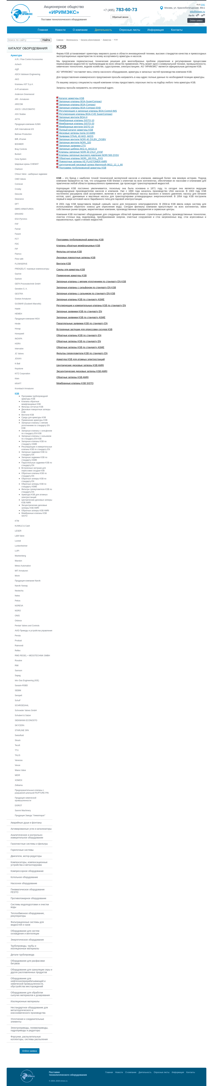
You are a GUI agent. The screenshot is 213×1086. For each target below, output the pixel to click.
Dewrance (19, 199)
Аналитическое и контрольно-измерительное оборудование (27, 836)
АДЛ (17, 69)
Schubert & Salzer (23, 715)
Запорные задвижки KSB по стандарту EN (79, 311)
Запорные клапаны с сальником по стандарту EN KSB (85, 293)
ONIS (17, 615)
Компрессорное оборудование (27, 871)
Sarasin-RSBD (21, 685)
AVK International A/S (24, 129)
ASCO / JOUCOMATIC (25, 109)
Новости (60, 29)
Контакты (177, 29)
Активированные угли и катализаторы (31, 828)
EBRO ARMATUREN (24, 209)
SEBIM (18, 690)
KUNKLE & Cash (22, 526)
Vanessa (18, 760)
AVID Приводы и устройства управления (33, 630)
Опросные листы (129, 29)
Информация (155, 29)
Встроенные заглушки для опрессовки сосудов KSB (84, 329)
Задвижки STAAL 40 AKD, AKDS (76, 136)
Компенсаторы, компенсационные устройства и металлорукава (29, 863)
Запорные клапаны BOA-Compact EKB (80, 107)
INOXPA (18, 339)
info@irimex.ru (197, 11)
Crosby (18, 189)
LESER (18, 531)
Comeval (19, 184)
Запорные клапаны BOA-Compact (77, 104)
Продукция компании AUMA (28, 124)
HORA (18, 343)
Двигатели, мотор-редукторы (26, 856)
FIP (16, 249)
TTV (17, 750)
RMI (16, 665)
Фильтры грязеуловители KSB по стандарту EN (81, 353)
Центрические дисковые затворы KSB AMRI (80, 365)
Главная (43, 29)
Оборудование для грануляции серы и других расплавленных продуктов (31, 971)
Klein (17, 378)
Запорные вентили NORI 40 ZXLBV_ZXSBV (82, 139)
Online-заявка (196, 20)
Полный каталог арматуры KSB (76, 130)
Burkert (18, 154)
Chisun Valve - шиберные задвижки (31, 174)
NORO (18, 611)
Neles (17, 596)
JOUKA (18, 358)
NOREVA (19, 606)
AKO (17, 79)
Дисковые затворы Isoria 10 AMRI (77, 133)
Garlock (18, 279)
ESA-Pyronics (21, 219)
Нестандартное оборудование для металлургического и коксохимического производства (29, 1010)
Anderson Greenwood (24, 94)
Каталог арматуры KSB (71, 98)
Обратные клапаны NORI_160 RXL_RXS (81, 158)
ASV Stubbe (20, 114)
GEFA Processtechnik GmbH (27, 284)
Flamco (18, 254)
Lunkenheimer (21, 546)
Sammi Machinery (23, 810)
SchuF (18, 700)
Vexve (17, 765)
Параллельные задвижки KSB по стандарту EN (81, 323)
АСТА (17, 119)
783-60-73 (120, 9)
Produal (18, 640)
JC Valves (19, 353)
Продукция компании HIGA (27, 319)
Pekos (17, 601)
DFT (17, 204)
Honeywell (19, 334)
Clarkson (19, 169)
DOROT (18, 805)
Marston (18, 561)
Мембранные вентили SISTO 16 (76, 126)
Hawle (17, 309)
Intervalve (19, 348)
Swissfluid (19, 735)
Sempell (18, 695)
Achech (18, 64)
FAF (16, 224)
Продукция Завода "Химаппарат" (30, 815)
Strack (17, 740)
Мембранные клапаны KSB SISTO (75, 383)
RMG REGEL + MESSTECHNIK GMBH (32, 655)
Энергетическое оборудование (27, 939)
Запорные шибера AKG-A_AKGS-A (78, 148)
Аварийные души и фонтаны (26, 822)
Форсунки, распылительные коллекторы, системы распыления (29, 1038)
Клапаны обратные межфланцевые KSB (78, 245)
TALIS (17, 755)
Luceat (18, 541)
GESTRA (19, 294)
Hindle (17, 324)
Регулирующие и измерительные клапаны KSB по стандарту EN (91, 305)
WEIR (17, 775)
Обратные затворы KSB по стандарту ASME (80, 347)
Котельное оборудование (24, 877)
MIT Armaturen (21, 571)
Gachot (18, 274)
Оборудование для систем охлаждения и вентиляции (25, 932)
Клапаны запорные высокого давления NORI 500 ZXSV (89, 155)
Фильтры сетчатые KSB (32, 407)
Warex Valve (20, 770)
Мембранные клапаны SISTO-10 (76, 120)
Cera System (20, 159)
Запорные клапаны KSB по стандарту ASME (80, 299)
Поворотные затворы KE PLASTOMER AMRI (83, 161)
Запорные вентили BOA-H (73, 117)
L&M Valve (19, 536)
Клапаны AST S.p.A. (24, 84)
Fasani (18, 234)
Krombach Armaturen (24, 388)
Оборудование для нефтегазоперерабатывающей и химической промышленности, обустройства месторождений (28, 982)
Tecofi (17, 745)
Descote (18, 194)
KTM (17, 521)
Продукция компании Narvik (27, 581)
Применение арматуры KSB (34, 420)
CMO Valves (20, 179)
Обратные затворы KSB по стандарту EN (78, 341)
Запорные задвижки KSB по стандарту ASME (80, 317)
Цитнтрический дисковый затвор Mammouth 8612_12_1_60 (91, 164)
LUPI (17, 551)
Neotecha (19, 591)
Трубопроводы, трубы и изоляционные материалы (25, 947)
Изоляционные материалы (25, 1001)
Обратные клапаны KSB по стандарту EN (78, 335)
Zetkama (19, 785)
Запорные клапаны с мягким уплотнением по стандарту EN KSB (35, 425)
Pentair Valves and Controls (27, 625)
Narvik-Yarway (21, 586)
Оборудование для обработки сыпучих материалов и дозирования (30, 994)
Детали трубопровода (22, 954)
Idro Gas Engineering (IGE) (27, 680)
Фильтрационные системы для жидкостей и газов (27, 923)
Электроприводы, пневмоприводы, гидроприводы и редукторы (29, 1029)
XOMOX (18, 780)
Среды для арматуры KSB (33, 417)
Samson (18, 670)
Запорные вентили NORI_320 (75, 142)
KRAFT (18, 383)
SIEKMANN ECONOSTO (26, 720)
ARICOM (19, 104)
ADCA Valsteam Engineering (27, 74)
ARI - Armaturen (22, 99)
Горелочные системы (22, 850)
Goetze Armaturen (23, 299)
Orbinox (18, 620)
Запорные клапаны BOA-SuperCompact (80, 101)
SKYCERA (19, 725)
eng (203, 5)
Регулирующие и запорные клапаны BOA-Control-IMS (88, 111)
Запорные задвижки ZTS (72, 145)
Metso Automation (23, 566)
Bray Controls (21, 149)
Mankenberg (20, 556)
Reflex (17, 650)
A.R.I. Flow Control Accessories (29, 59)
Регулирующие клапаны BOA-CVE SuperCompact (85, 114)
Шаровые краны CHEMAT (27, 164)
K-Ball (17, 363)
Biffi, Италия (20, 139)
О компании (80, 29)
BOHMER (19, 144)
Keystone (19, 368)
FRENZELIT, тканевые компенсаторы (32, 269)
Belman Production (23, 134)
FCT (17, 239)
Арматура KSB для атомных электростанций (80, 359)
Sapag (18, 675)
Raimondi (19, 645)
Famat (17, 229)
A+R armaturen (21, 89)
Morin (17, 576)
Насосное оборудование (24, 883)
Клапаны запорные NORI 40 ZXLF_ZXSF (81, 152)
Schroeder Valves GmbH (26, 710)
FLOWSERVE (21, 264)
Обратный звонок (120, 17)
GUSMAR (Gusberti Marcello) (28, 304)
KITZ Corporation (22, 373)
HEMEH (18, 314)
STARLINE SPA (22, 730)
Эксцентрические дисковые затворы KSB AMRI (81, 371)
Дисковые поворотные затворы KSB (75, 257)
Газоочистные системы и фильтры (29, 843)
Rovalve (18, 660)
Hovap (18, 329)
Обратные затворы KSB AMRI (35, 510)
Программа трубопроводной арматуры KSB (82, 167)
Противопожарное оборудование (28, 898)
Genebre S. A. (21, 289)
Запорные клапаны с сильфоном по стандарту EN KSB (86, 287)
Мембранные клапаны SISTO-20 (76, 123)
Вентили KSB (27, 415)
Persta (18, 635)
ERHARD (19, 214)
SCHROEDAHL (22, 705)
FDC (17, 244)
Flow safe (19, 259)
